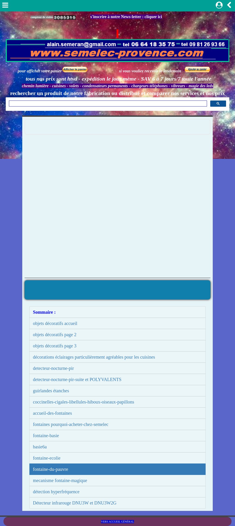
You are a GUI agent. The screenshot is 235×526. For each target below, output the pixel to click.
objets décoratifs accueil (55, 323)
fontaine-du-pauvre (50, 469)
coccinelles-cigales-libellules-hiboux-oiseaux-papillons (83, 401)
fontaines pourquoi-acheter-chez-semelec (71, 424)
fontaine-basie (46, 435)
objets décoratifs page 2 (54, 334)
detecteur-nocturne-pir (53, 368)
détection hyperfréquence (56, 491)
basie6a (40, 446)
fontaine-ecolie (47, 458)
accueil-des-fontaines (52, 413)
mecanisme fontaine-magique (60, 480)
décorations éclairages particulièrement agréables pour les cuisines (94, 357)
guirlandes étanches (51, 390)
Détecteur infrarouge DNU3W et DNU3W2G (75, 502)
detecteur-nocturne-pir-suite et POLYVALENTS (77, 379)
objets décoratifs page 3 (54, 345)
